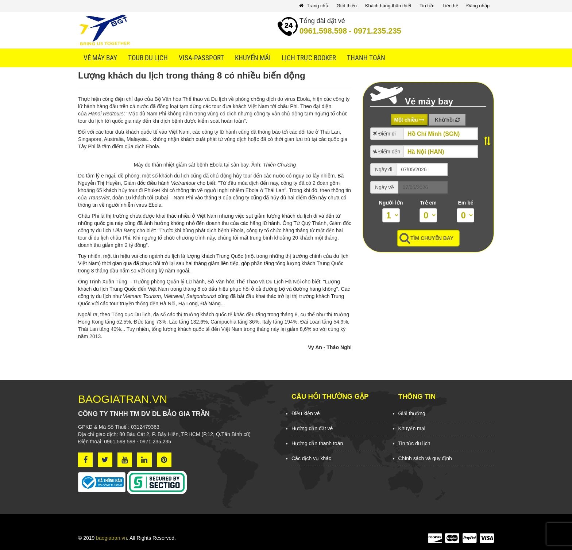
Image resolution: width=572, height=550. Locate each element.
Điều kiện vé (305, 413)
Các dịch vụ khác (311, 458)
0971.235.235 (375, 31)
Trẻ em (428, 203)
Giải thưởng (411, 413)
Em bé (465, 203)
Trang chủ (313, 5)
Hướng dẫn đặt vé (312, 428)
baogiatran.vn (111, 538)
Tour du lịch (148, 58)
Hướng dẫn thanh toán (317, 443)
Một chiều (409, 120)
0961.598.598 (323, 31)
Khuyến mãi (253, 58)
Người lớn (391, 203)
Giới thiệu (347, 5)
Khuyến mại (411, 428)
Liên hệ (450, 5)
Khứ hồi (447, 120)
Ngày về (384, 187)
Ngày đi (383, 169)
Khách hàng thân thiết (388, 5)
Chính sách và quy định (425, 458)
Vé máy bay (100, 58)
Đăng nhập (478, 5)
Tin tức (427, 5)
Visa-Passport (201, 58)
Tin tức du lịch (414, 443)
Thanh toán (366, 58)
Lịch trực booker (309, 58)
